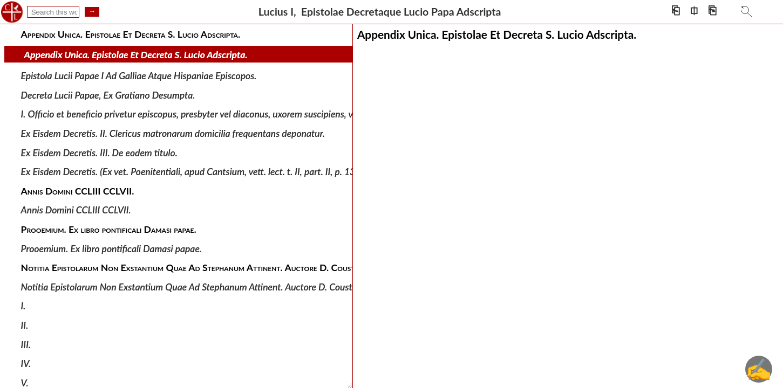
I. (23, 305)
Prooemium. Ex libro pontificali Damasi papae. (111, 248)
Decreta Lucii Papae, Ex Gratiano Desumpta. (108, 95)
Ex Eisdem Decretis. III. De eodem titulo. (99, 152)
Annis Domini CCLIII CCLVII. (76, 210)
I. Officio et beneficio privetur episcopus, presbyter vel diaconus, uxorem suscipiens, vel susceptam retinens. (230, 114)
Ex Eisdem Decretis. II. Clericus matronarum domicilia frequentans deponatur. (173, 133)
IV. (26, 363)
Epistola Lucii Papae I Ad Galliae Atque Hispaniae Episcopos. (139, 75)
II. (25, 325)
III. (26, 344)
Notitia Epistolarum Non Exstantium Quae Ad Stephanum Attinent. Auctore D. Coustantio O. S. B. (212, 287)
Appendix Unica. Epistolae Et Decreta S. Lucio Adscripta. (136, 54)
